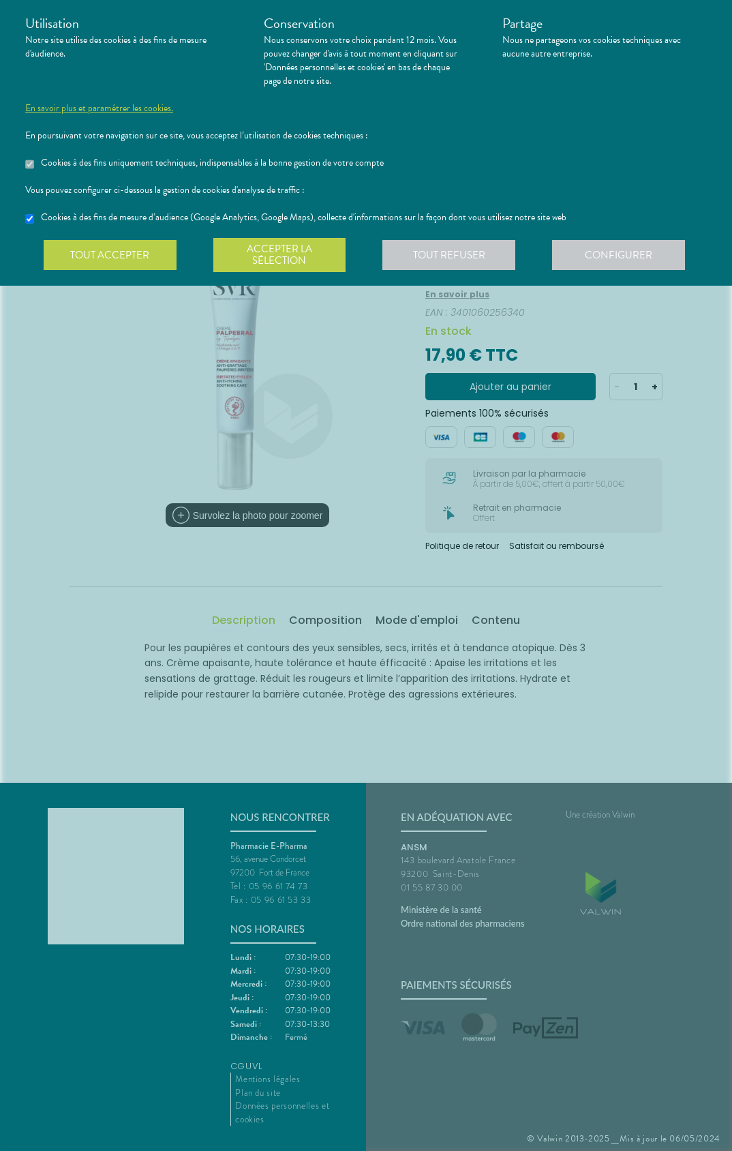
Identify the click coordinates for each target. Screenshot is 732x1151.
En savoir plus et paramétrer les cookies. (99, 108)
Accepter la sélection (281, 255)
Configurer (621, 255)
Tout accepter (110, 255)
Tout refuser (451, 255)
